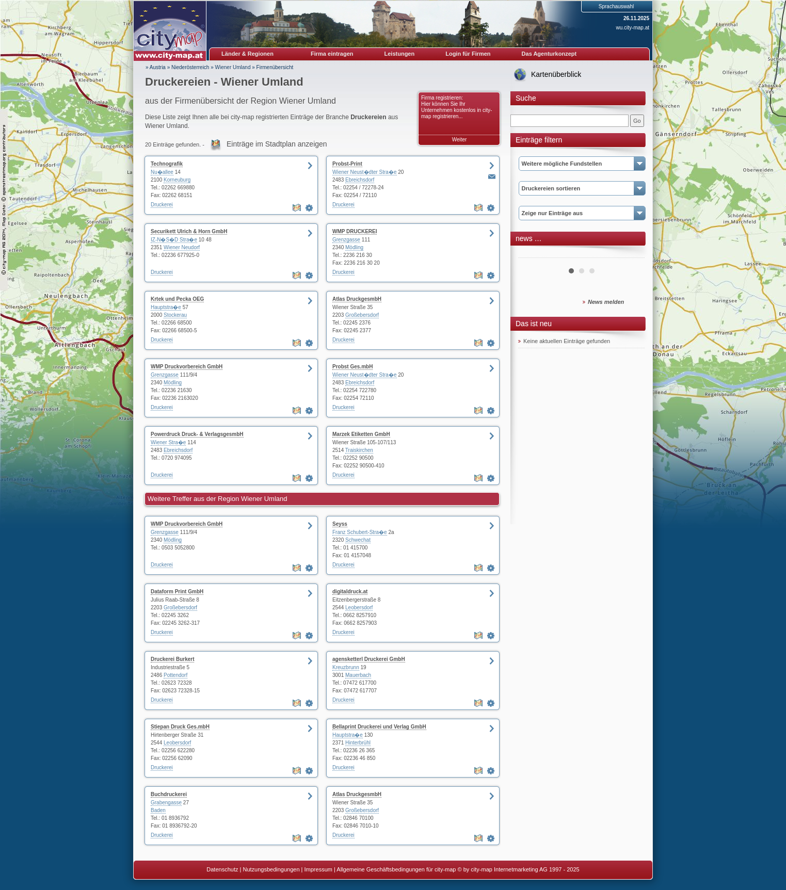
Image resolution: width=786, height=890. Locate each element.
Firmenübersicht (275, 67)
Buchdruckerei (169, 794)
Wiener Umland (233, 67)
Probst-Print (347, 164)
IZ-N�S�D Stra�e (174, 239)
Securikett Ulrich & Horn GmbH (189, 231)
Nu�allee (162, 172)
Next (631, 254)
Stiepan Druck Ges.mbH (180, 727)
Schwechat (358, 540)
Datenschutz (222, 869)
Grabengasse (166, 802)
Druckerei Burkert (172, 659)
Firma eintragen (332, 54)
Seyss (339, 524)
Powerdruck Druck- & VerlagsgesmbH (197, 434)
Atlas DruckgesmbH (356, 299)
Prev (531, 254)
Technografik (167, 164)
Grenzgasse (346, 239)
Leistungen (399, 54)
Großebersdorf (362, 315)
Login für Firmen (467, 54)
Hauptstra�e (166, 307)
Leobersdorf (359, 607)
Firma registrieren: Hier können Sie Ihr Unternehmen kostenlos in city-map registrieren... (456, 107)
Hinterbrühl (358, 743)
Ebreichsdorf (359, 180)
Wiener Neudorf (182, 247)
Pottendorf (175, 675)
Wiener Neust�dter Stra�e (364, 172)
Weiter (459, 139)
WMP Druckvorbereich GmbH (186, 366)
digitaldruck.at (349, 591)
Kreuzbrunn (345, 667)
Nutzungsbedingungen (271, 869)
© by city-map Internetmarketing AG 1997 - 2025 (519, 869)
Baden (158, 810)
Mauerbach (358, 675)
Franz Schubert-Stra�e (359, 532)
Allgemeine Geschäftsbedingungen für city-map (396, 869)
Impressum (318, 869)
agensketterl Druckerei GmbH (368, 659)
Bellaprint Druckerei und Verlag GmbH (379, 727)
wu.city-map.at (632, 27)
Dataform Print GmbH (177, 591)
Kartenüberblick (556, 74)
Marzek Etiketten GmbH (361, 434)
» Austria (156, 67)
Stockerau (175, 315)
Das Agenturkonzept (549, 54)
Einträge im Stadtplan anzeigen (277, 144)
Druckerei (162, 204)
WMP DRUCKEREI (354, 231)
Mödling (354, 247)
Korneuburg (177, 180)
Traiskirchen (359, 450)
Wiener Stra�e (168, 442)
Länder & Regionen (247, 54)
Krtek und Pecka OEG (177, 299)
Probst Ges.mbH (352, 366)
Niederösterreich (190, 67)
